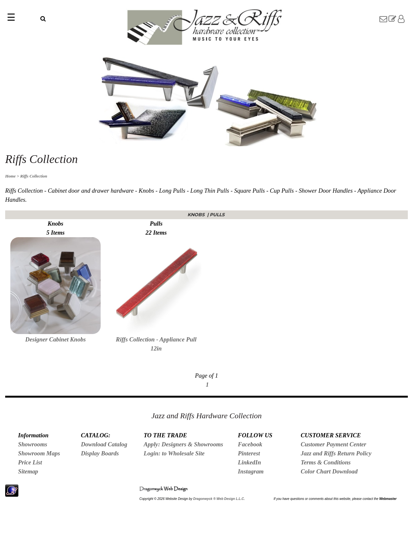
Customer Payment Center (333, 444)
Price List (30, 462)
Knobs (196, 215)
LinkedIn (249, 462)
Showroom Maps (39, 453)
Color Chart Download (329, 471)
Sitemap (28, 471)
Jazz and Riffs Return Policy (336, 453)
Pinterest (249, 453)
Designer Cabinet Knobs (55, 339)
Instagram (251, 471)
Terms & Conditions (326, 462)
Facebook (250, 444)
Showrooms (32, 444)
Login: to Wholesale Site (174, 453)
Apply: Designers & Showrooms (183, 444)
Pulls (218, 215)
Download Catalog (104, 444)
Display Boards (100, 453)
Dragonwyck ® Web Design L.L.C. (219, 499)
